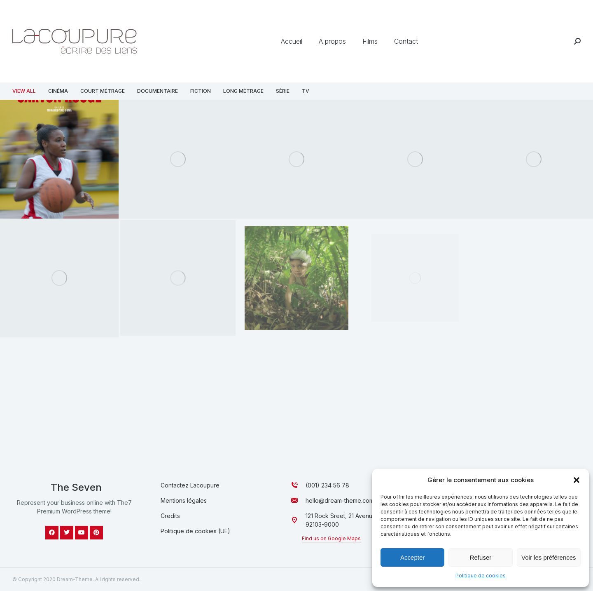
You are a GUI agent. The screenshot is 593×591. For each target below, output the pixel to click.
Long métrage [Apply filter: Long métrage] (243, 91)
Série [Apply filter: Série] (282, 91)
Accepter (412, 557)
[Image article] (59, 278)
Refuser (481, 557)
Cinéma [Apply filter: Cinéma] (58, 91)
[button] (576, 480)
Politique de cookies (480, 575)
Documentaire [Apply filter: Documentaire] (157, 91)
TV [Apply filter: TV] (305, 91)
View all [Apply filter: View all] (24, 91)
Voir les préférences (548, 557)
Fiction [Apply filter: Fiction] (200, 91)
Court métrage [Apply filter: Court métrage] (102, 91)
